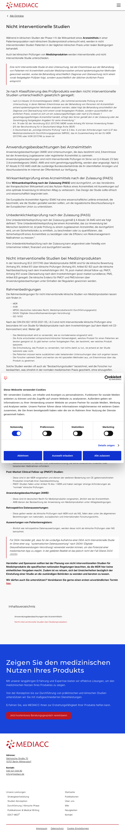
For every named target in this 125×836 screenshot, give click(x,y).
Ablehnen (22, 455)
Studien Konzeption (17, 801)
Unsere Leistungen (16, 792)
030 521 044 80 (14, 771)
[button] (119, 5)
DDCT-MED (13, 814)
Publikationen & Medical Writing (23, 810)
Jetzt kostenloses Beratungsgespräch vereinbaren (38, 715)
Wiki (67, 805)
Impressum (41, 828)
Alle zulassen (102, 455)
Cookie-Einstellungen (78, 828)
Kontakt (69, 815)
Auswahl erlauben (62, 455)
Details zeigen (106, 445)
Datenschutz (57, 828)
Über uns (69, 801)
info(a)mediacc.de (15, 774)
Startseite (70, 792)
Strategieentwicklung (18, 796)
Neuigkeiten (71, 810)
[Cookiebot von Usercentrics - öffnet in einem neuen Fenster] (107, 377)
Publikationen (72, 796)
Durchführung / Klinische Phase (23, 805)
